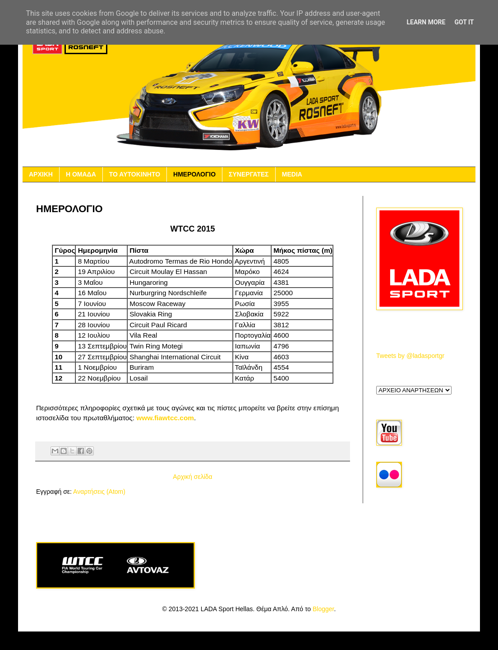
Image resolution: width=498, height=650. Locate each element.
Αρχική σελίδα (192, 476)
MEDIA (292, 174)
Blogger (323, 609)
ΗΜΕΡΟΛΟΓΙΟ (194, 174)
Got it (464, 22)
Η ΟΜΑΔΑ (81, 174)
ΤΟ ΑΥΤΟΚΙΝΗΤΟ (134, 174)
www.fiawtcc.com (165, 418)
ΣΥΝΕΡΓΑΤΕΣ (249, 174)
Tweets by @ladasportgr (410, 355)
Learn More (425, 22)
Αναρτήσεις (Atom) (99, 491)
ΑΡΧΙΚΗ (41, 174)
